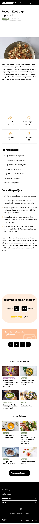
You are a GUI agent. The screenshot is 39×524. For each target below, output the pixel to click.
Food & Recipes (6, 494)
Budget (29, 137)
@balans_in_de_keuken (24, 240)
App (28, 344)
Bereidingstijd (28, 122)
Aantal (10, 122)
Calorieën (10, 137)
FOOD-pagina (6, 248)
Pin (22, 344)
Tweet (16, 344)
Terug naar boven (18, 473)
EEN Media (34, 520)
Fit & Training (6, 490)
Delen (10, 344)
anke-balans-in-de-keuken (13, 20)
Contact (27, 513)
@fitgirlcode (9, 240)
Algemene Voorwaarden (16, 513)
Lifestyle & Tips (6, 498)
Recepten (5, 18)
